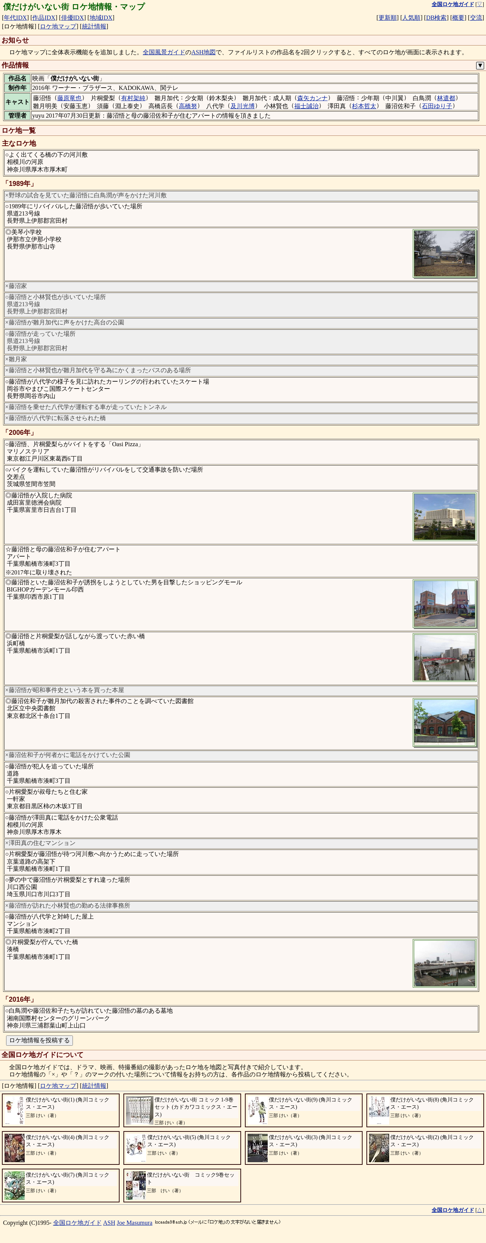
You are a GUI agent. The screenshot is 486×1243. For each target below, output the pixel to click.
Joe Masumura (135, 1222)
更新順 (388, 17)
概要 (458, 17)
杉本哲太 (364, 106)
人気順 (411, 17)
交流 (476, 17)
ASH (109, 1222)
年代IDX (15, 17)
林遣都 (446, 98)
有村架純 (133, 98)
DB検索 (436, 17)
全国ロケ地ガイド (77, 1222)
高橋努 (188, 106)
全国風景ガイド (164, 52)
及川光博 (242, 106)
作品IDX (43, 17)
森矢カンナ (312, 98)
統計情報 (94, 26)
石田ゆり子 (437, 106)
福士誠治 (306, 106)
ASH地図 (203, 52)
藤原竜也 (69, 98)
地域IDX (101, 17)
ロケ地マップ (58, 26)
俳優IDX (72, 17)
